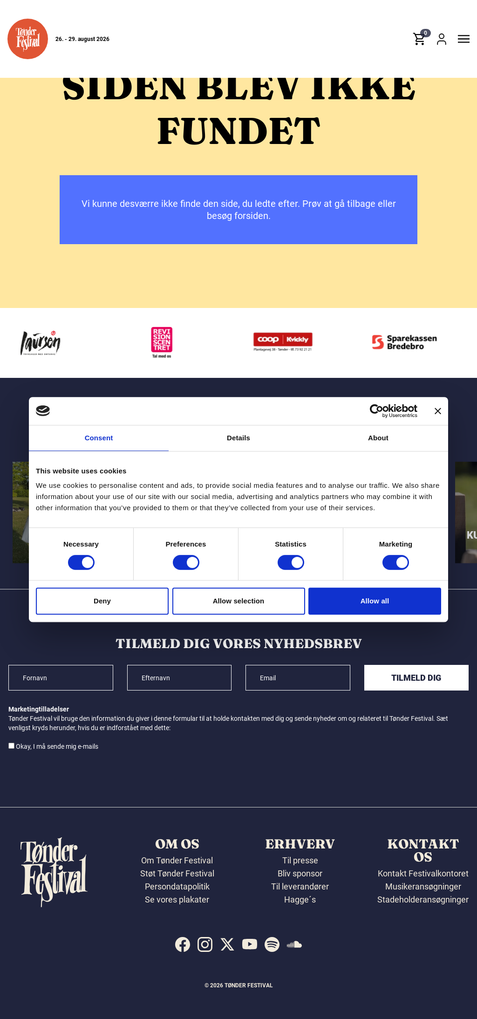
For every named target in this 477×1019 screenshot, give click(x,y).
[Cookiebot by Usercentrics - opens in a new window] (376, 411)
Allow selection (239, 601)
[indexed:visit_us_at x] (227, 944)
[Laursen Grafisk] (43, 343)
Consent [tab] (99, 438)
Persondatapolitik (177, 886)
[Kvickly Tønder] (287, 343)
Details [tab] (238, 438)
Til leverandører (300, 886)
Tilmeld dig (416, 678)
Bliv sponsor (300, 873)
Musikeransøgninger (423, 886)
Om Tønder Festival (177, 860)
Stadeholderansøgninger (423, 899)
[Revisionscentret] (165, 343)
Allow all (375, 601)
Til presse (300, 860)
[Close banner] (438, 411)
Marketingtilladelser (38, 709)
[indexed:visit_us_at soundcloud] (294, 944)
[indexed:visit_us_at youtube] (249, 944)
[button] (27, 39)
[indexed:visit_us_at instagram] (205, 944)
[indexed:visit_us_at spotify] (272, 944)
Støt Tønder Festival (177, 873)
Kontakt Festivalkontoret (423, 873)
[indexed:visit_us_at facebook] (182, 944)
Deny (102, 601)
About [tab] (378, 438)
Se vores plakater (177, 899)
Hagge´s (300, 899)
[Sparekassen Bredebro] (408, 343)
